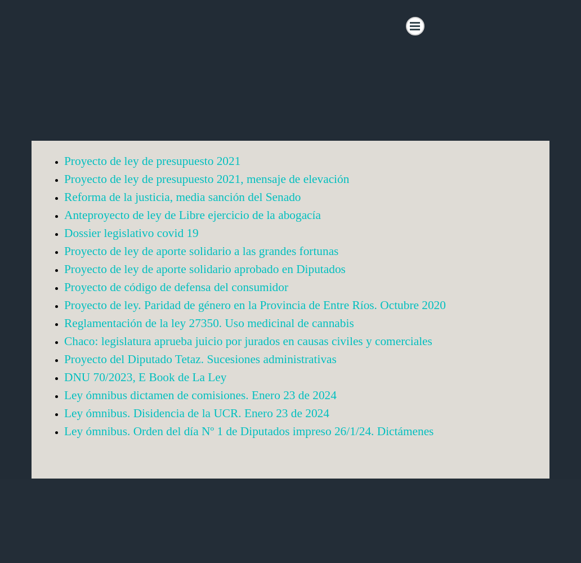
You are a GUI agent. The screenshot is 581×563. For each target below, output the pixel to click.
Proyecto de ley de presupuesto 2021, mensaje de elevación (206, 179)
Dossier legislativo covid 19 (131, 233)
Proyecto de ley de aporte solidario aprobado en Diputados (205, 269)
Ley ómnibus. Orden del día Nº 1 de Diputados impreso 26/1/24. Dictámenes (248, 431)
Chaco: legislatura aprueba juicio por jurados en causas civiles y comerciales (248, 341)
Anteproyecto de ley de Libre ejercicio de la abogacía (192, 215)
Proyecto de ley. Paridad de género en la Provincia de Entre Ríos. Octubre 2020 (255, 305)
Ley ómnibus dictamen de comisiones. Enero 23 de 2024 (200, 395)
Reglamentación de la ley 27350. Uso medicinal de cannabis (209, 323)
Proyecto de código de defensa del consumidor (176, 287)
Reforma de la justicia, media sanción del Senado (182, 197)
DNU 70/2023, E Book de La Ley (145, 377)
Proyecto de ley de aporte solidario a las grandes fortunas (201, 251)
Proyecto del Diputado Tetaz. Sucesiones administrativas (200, 359)
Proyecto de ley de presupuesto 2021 (152, 161)
